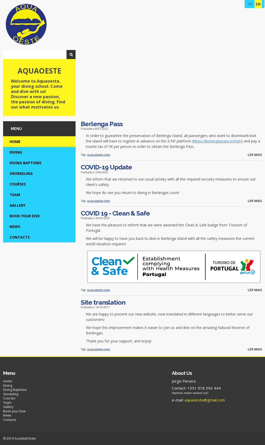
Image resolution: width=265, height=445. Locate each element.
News (15, 226)
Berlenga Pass (102, 124)
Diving (16, 152)
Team (15, 194)
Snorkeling (21, 173)
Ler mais (255, 155)
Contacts (20, 237)
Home (15, 141)
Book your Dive (25, 215)
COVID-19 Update (106, 167)
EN (258, 4)
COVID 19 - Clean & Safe (115, 213)
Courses (18, 184)
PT (250, 4)
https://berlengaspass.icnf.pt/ (217, 141)
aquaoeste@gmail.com (205, 400)
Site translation (103, 302)
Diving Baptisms (25, 162)
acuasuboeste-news (98, 154)
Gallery (17, 205)
